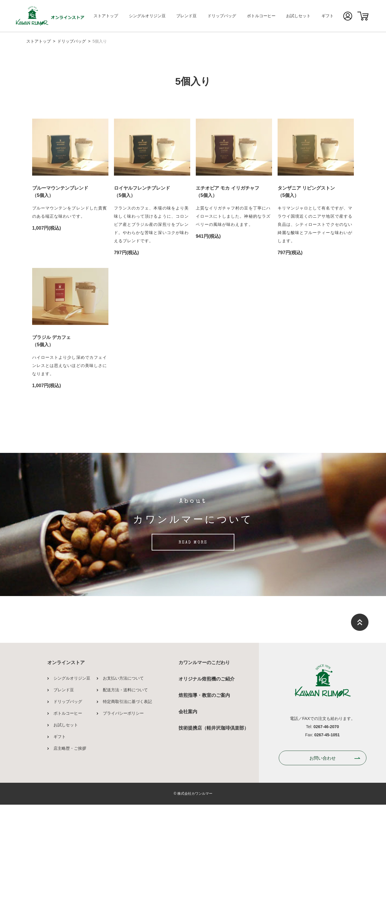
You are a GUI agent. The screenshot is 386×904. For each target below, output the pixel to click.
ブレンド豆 (186, 15)
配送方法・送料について (125, 789)
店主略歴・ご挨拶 (69, 847)
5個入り (99, 41)
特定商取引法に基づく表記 (127, 801)
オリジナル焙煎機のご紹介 (207, 778)
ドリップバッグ (221, 15)
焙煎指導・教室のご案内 (204, 794)
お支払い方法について (123, 777)
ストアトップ (106, 15)
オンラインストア (66, 761)
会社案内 (188, 810)
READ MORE (193, 642)
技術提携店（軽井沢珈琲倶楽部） (214, 827)
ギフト (327, 15)
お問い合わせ (322, 857)
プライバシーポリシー (123, 812)
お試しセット (298, 15)
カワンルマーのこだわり (204, 761)
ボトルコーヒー (261, 15)
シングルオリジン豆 (147, 15)
